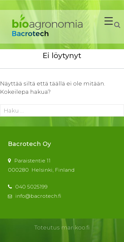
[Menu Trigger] (109, 21)
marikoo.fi (75, 227)
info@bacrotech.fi (38, 196)
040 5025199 (31, 187)
